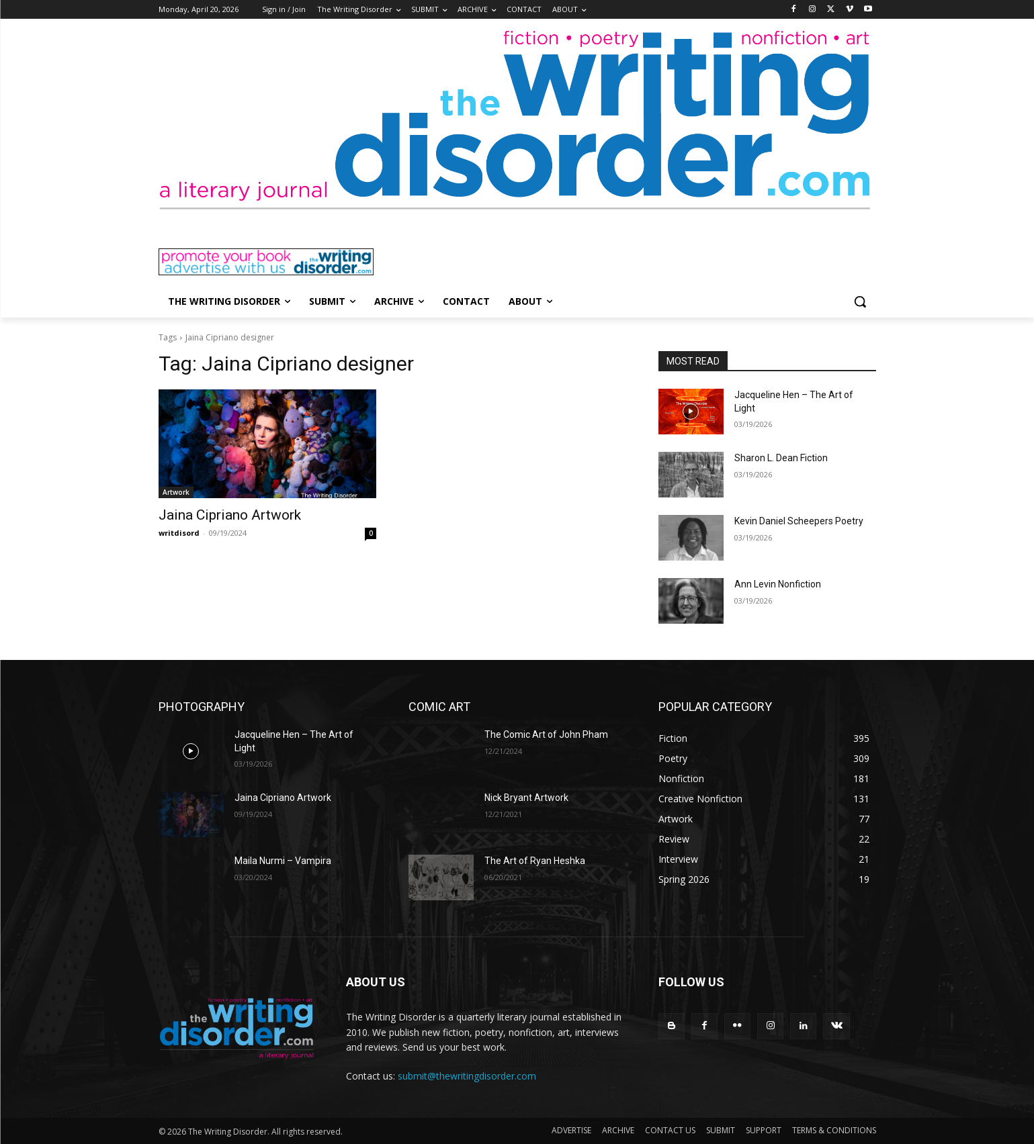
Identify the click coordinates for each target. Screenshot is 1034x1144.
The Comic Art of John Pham (546, 734)
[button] (860, 301)
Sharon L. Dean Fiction (781, 457)
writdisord (179, 533)
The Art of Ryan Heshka (534, 860)
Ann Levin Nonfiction (777, 584)
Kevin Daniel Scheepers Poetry (798, 521)
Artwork (176, 492)
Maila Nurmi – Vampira (282, 860)
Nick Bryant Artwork (526, 797)
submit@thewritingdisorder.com (467, 1075)
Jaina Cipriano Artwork (230, 515)
